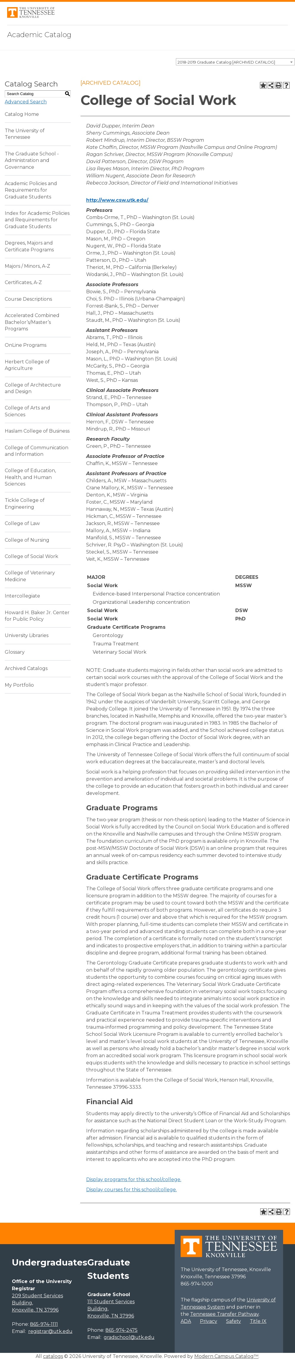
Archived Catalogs (26, 668)
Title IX (258, 1321)
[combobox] (235, 61)
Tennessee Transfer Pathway (224, 1314)
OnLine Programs (25, 345)
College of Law (22, 523)
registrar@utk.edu (50, 1331)
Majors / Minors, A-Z (27, 266)
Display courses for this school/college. (131, 1189)
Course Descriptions (28, 299)
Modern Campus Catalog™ (226, 1356)
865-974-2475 (121, 1330)
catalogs (53, 1356)
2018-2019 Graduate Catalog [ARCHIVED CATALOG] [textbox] (226, 62)
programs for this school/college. (133, 1179)
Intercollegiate (22, 596)
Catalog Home (22, 114)
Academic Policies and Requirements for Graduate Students (31, 190)
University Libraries (26, 635)
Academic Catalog (39, 34)
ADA (186, 1321)
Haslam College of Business (37, 431)
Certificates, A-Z (23, 282)
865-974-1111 (44, 1324)
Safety (233, 1321)
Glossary (15, 652)
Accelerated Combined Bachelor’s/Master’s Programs (32, 322)
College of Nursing (27, 540)
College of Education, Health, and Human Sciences (30, 477)
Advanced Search (26, 102)
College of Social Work (31, 556)
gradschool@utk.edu (129, 1337)
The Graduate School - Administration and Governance (32, 160)
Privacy (208, 1321)
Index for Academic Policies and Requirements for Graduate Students (37, 219)
